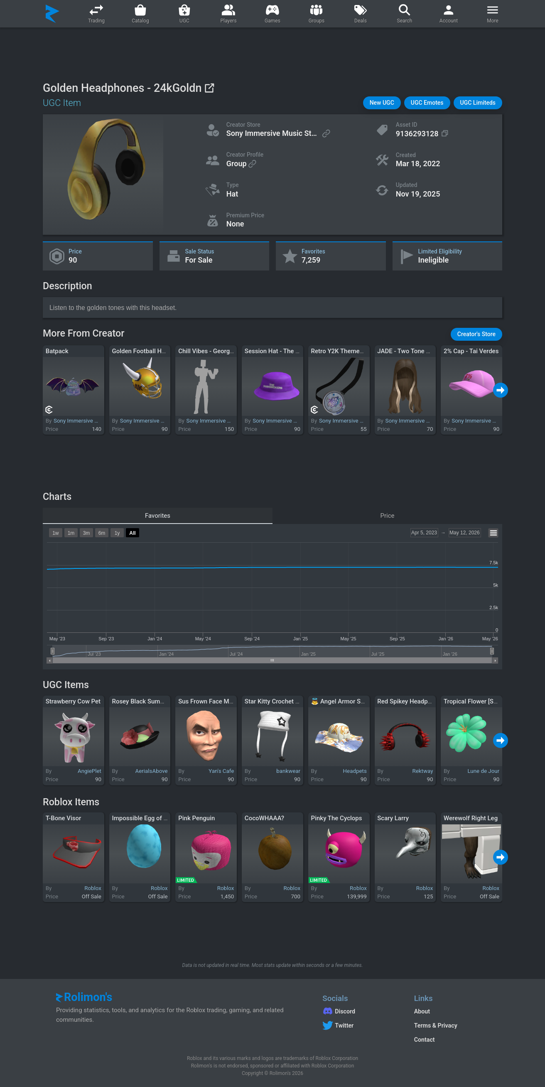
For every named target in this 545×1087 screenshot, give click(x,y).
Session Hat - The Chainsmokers (290, 351)
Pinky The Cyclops (336, 818)
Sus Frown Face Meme (209, 701)
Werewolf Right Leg (471, 818)
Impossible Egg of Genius (147, 818)
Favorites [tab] (157, 515)
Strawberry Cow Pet (73, 701)
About (422, 1011)
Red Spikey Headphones (410, 701)
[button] (382, 102)
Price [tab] (388, 515)
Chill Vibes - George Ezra (212, 351)
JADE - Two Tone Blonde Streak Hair (427, 351)
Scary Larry (393, 818)
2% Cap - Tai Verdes (471, 351)
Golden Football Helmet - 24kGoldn (160, 351)
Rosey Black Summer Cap (147, 701)
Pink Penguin (196, 818)
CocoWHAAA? (264, 818)
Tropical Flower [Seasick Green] (487, 701)
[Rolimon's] (52, 14)
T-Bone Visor (63, 818)
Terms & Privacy (435, 1025)
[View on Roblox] (209, 88)
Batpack (57, 351)
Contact (424, 1039)
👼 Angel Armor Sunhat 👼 (348, 701)
